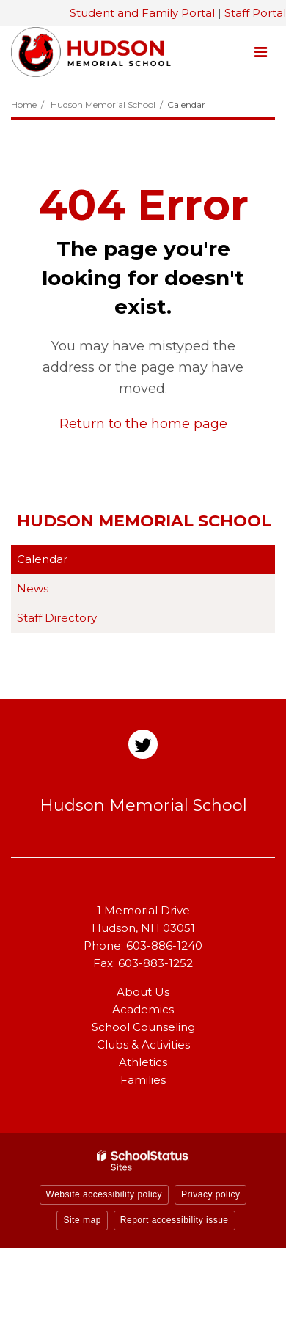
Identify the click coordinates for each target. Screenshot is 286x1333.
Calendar (42, 559)
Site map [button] (81, 1220)
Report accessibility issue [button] (174, 1220)
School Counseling (143, 1027)
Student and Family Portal (142, 13)
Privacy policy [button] (210, 1194)
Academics (143, 1009)
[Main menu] (260, 51)
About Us (143, 992)
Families (143, 1080)
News (32, 588)
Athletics (143, 1062)
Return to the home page (143, 424)
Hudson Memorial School (103, 104)
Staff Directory (57, 618)
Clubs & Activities (143, 1044)
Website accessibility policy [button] (104, 1194)
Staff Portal (255, 13)
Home (24, 104)
